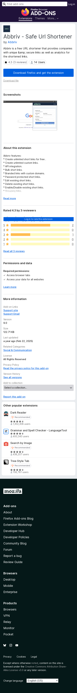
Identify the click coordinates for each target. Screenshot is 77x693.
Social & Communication (17, 350)
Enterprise (10, 592)
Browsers (9, 609)
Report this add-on (14, 396)
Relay (7, 622)
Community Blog (15, 543)
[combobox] (34, 4)
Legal (34, 656)
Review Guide (12, 562)
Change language (13, 680)
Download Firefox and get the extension (38, 72)
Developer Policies (16, 537)
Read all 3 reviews (14, 251)
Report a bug (12, 556)
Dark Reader (18, 412)
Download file (11, 80)
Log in (71, 4)
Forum (7, 549)
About (7, 512)
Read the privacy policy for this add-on (25, 368)
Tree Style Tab (19, 461)
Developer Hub (13, 531)
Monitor (8, 628)
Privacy (7, 656)
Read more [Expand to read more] (9, 198)
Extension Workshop (17, 524)
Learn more (9, 287)
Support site (10, 310)
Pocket (8, 634)
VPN (6, 615)
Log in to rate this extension (38, 219)
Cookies (21, 656)
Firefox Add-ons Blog (18, 518)
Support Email (11, 313)
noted (34, 663)
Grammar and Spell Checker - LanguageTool (38, 430)
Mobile (8, 585)
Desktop (9, 579)
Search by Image (21, 443)
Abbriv (12, 42)
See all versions (12, 377)
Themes (40, 18)
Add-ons (9, 506)
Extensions (25, 18)
